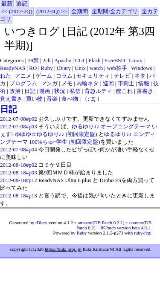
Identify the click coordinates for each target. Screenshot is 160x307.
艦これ (124, 91)
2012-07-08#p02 (18, 119)
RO (33, 68)
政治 (14, 91)
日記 (29, 91)
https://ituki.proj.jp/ (63, 249)
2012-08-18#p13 (18, 195)
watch (96, 68)
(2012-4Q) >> (51, 11)
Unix (80, 68)
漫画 (44, 91)
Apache (62, 60)
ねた (5, 75)
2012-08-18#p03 (18, 172)
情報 (143, 83)
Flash (94, 60)
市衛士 (126, 83)
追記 (21, 3)
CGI (79, 60)
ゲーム (43, 75)
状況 (59, 91)
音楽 (52, 99)
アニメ (23, 75)
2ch (47, 60)
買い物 (34, 99)
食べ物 (69, 99)
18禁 (33, 60)
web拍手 (117, 68)
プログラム (23, 83)
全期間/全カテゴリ (115, 11)
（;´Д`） (92, 99)
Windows (141, 68)
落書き (145, 91)
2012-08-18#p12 (18, 180)
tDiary (64, 68)
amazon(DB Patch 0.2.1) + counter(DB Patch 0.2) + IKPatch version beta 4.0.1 (113, 225)
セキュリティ (93, 75)
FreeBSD (115, 60)
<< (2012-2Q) (16, 11)
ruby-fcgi (142, 232)
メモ (67, 83)
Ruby (47, 68)
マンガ (49, 83)
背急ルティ (98, 91)
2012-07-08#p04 (18, 149)
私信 (75, 91)
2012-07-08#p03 (18, 126)
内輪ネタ (87, 83)
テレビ (122, 75)
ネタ (139, 75)
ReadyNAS (12, 68)
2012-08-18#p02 (18, 165)
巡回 (108, 83)
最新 (6, 3)
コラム (64, 75)
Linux (135, 60)
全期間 (79, 11)
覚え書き (11, 99)
